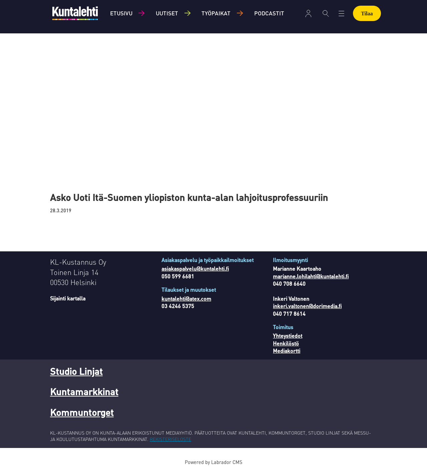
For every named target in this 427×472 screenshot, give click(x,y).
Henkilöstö (286, 343)
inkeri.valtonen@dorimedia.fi (307, 305)
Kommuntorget (82, 412)
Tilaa (367, 13)
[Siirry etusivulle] (75, 13)
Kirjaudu (308, 13)
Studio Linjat (76, 371)
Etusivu (121, 13)
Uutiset (167, 13)
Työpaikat (216, 13)
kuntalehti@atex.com (186, 298)
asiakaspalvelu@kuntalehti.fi (195, 268)
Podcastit (269, 13)
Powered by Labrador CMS (213, 462)
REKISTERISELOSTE (170, 439)
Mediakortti (286, 350)
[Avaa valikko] (341, 13)
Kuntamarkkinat (84, 392)
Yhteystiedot (287, 335)
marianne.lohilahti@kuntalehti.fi (311, 276)
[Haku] (326, 13)
